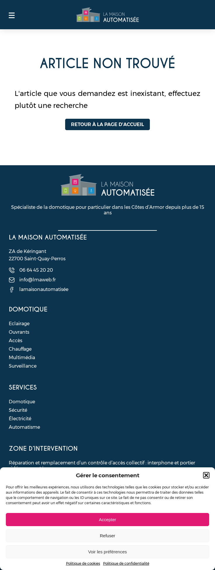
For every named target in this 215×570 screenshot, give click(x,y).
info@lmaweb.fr (37, 280)
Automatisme (24, 427)
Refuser (107, 535)
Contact (203, 15)
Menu (12, 15)
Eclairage (19, 323)
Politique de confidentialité (126, 563)
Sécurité (18, 410)
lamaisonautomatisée (43, 289)
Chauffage (20, 349)
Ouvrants (19, 332)
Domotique (22, 401)
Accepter (107, 519)
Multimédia (22, 357)
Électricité (20, 418)
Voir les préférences (107, 551)
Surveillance (23, 366)
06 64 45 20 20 (36, 270)
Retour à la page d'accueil (107, 124)
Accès (15, 340)
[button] (206, 475)
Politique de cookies (83, 563)
